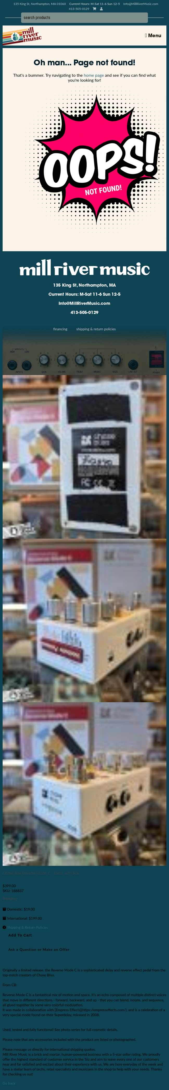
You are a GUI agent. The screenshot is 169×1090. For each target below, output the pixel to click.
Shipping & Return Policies (96, 329)
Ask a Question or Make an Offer (39, 949)
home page (94, 75)
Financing (60, 329)
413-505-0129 (85, 313)
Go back (9, 1083)
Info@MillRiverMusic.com (140, 4)
